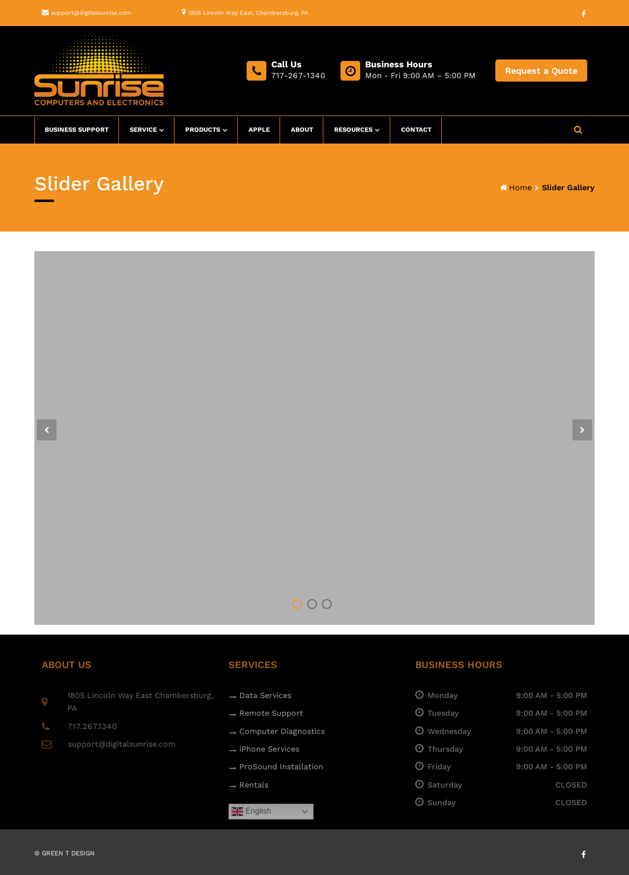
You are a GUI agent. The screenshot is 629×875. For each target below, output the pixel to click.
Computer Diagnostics (282, 731)
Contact (416, 129)
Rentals (253, 784)
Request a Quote (541, 70)
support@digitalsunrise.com (91, 12)
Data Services (265, 695)
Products (202, 129)
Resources (353, 129)
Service (143, 129)
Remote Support (271, 713)
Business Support (77, 129)
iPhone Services (269, 749)
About (302, 129)
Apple (259, 129)
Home (520, 187)
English (251, 811)
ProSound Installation (281, 766)
